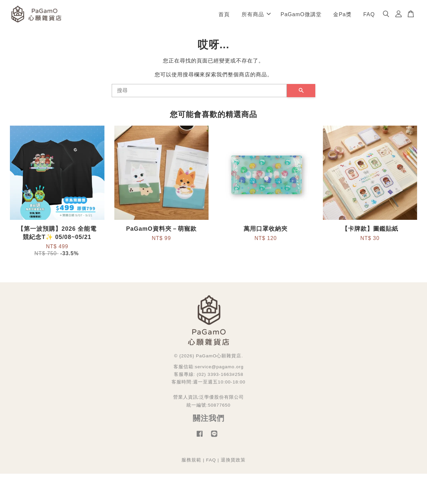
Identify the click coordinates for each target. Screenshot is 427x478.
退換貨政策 (233, 464)
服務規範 (191, 464)
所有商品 (256, 16)
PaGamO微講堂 (301, 16)
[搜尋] (199, 95)
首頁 (224, 16)
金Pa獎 (342, 16)
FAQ (369, 16)
